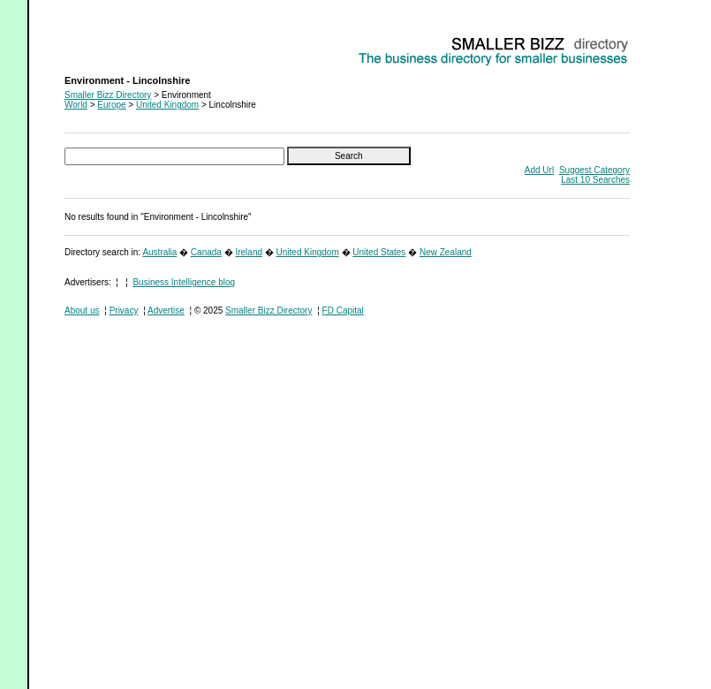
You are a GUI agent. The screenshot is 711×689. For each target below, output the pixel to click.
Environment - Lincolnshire (116, 40)
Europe (111, 105)
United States (378, 252)
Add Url (539, 170)
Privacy (124, 310)
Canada (206, 252)
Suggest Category (594, 170)
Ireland (248, 252)
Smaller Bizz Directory (107, 95)
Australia (159, 252)
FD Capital (343, 310)
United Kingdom (167, 105)
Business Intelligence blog (183, 282)
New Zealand (446, 252)
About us (81, 310)
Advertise (166, 310)
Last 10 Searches (595, 180)
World (75, 105)
